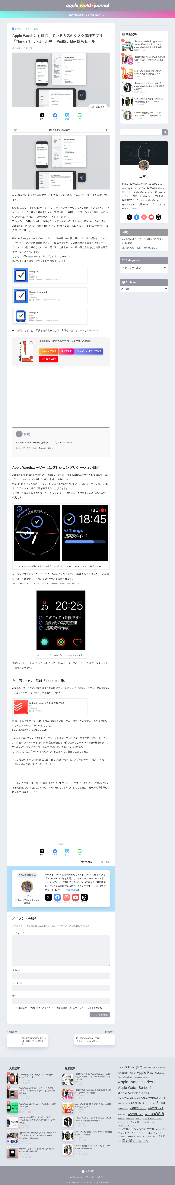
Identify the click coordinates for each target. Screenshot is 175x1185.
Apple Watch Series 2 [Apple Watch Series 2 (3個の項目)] (141, 1075)
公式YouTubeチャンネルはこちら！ (87, 15)
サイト (15, 993)
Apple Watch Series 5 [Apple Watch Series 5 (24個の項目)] (135, 1091)
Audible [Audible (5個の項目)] (121, 1101)
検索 (165, 132)
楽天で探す (69, 351)
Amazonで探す (49, 351)
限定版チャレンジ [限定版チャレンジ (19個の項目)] (135, 1139)
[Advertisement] (61, 396)
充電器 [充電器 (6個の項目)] (161, 1134)
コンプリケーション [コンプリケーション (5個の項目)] (126, 1124)
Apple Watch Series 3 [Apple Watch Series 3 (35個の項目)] (137, 1080)
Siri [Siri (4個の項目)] (154, 1101)
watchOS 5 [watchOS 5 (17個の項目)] (135, 1112)
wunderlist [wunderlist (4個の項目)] (130, 1117)
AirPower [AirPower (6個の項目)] (160, 1066)
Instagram (66, 900)
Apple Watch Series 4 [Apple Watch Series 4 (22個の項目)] (134, 1086)
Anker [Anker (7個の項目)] (132, 1071)
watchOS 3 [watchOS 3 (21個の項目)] (138, 1106)
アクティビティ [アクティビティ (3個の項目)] (123, 1120)
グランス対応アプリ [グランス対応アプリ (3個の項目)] (147, 1120)
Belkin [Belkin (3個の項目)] (128, 1101)
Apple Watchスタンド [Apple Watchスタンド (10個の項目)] (153, 1096)
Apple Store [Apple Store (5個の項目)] (160, 1071)
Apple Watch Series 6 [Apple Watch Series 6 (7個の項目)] (129, 1096)
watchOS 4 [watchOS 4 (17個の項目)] (156, 1106)
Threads (84, 900)
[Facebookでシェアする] (54, 117)
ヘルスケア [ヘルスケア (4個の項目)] (122, 1135)
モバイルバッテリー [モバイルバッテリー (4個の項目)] (136, 1135)
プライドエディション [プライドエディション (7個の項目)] (150, 1131)
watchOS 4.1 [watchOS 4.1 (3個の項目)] (122, 1113)
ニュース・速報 (102, 859)
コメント (18, 931)
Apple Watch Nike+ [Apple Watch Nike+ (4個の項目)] (125, 1075)
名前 (16, 968)
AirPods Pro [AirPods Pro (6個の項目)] (149, 1066)
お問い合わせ (76, 1177)
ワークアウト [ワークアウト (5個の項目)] (151, 1135)
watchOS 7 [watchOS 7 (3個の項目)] (121, 1117)
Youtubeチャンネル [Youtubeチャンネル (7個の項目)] (152, 1116)
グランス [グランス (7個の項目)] (134, 1120)
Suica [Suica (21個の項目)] (160, 1101)
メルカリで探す (81, 357)
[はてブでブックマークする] (67, 117)
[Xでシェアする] (42, 117)
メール (17, 980)
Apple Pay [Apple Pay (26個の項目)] (145, 1071)
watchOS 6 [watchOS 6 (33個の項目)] (154, 1112)
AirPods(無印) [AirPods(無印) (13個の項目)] (133, 1065)
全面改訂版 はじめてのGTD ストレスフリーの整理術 (66, 341)
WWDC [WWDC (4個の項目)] (138, 1117)
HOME (87, 1171)
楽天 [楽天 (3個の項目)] (119, 1139)
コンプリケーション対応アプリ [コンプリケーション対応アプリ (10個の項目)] (136, 1127)
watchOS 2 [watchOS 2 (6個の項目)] (123, 1107)
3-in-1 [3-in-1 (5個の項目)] (120, 1066)
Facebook (57, 900)
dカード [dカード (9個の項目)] (146, 1101)
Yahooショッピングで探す (54, 357)
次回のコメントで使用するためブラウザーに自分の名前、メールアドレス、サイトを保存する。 (60, 1006)
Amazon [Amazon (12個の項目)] (123, 1070)
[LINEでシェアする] (79, 117)
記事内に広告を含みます (59, 130)
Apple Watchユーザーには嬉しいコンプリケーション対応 (46, 440)
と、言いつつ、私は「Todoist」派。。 (37, 445)
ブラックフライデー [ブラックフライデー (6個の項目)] (128, 1131)
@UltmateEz (71, 887)
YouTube (75, 900)
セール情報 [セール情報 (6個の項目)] (161, 1127)
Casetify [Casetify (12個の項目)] (136, 1101)
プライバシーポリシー (94, 1177)
